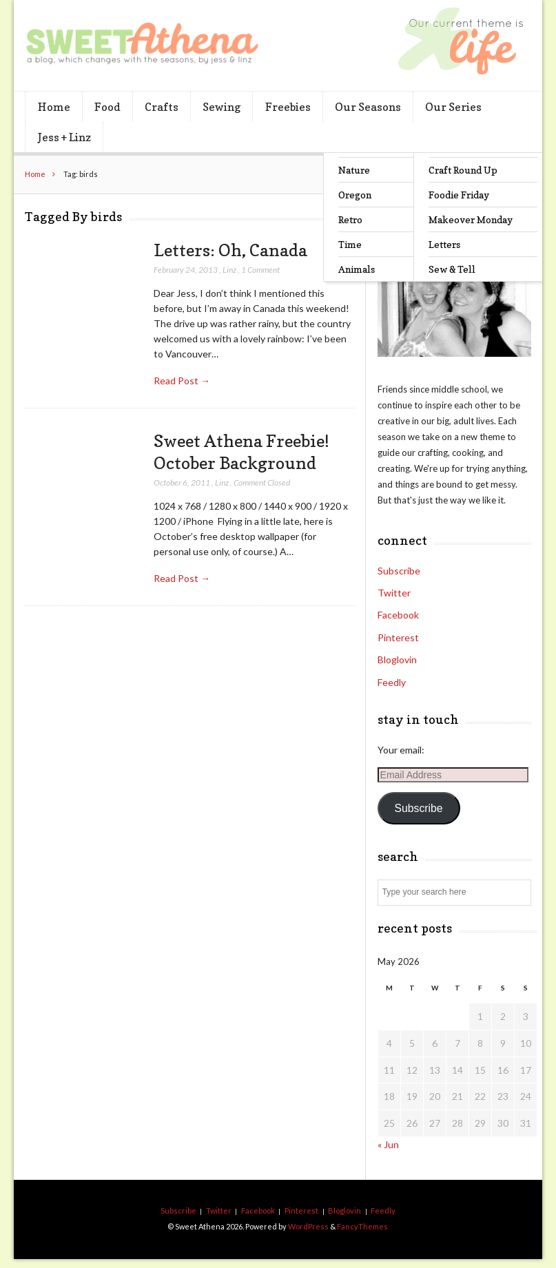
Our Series (453, 107)
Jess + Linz (64, 137)
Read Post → (182, 380)
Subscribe (399, 570)
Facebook (398, 615)
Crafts (161, 107)
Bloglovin (397, 659)
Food (107, 107)
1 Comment (260, 269)
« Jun (388, 1144)
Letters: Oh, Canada (230, 250)
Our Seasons (368, 107)
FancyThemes (362, 1226)
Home (54, 107)
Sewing (221, 107)
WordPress (308, 1226)
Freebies (288, 107)
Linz (229, 269)
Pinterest (398, 637)
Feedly (392, 682)
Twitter (394, 593)
